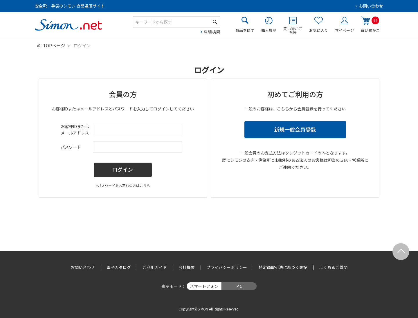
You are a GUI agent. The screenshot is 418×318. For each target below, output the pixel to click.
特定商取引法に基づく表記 (283, 267)
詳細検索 (212, 32)
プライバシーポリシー (226, 267)
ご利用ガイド (155, 267)
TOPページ (54, 45)
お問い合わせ (371, 6)
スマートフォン (204, 286)
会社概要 (187, 267)
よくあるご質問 (333, 267)
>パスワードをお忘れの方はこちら (123, 185)
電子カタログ (119, 267)
